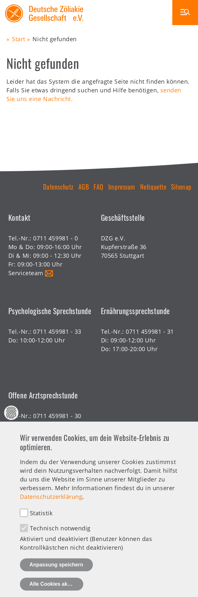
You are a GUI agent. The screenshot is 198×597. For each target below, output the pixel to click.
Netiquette (153, 186)
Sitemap (181, 186)
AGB (83, 186)
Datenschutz (58, 186)
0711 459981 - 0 (55, 238)
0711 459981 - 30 (57, 416)
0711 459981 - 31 (150, 331)
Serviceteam (25, 273)
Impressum (121, 186)
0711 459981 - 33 (57, 331)
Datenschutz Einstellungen (11, 425)
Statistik (41, 525)
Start (18, 39)
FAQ (99, 186)
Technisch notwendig (60, 541)
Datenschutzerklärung (51, 509)
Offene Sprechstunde (38, 424)
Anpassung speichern (56, 577)
